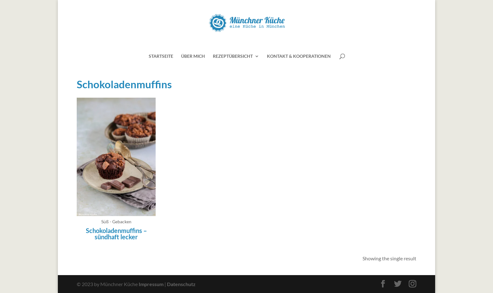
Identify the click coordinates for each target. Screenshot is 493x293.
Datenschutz (181, 284)
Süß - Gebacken (116, 221)
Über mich (193, 56)
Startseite (161, 56)
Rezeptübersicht (233, 56)
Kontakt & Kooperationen (299, 56)
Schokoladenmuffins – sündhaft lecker (116, 234)
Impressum (151, 284)
